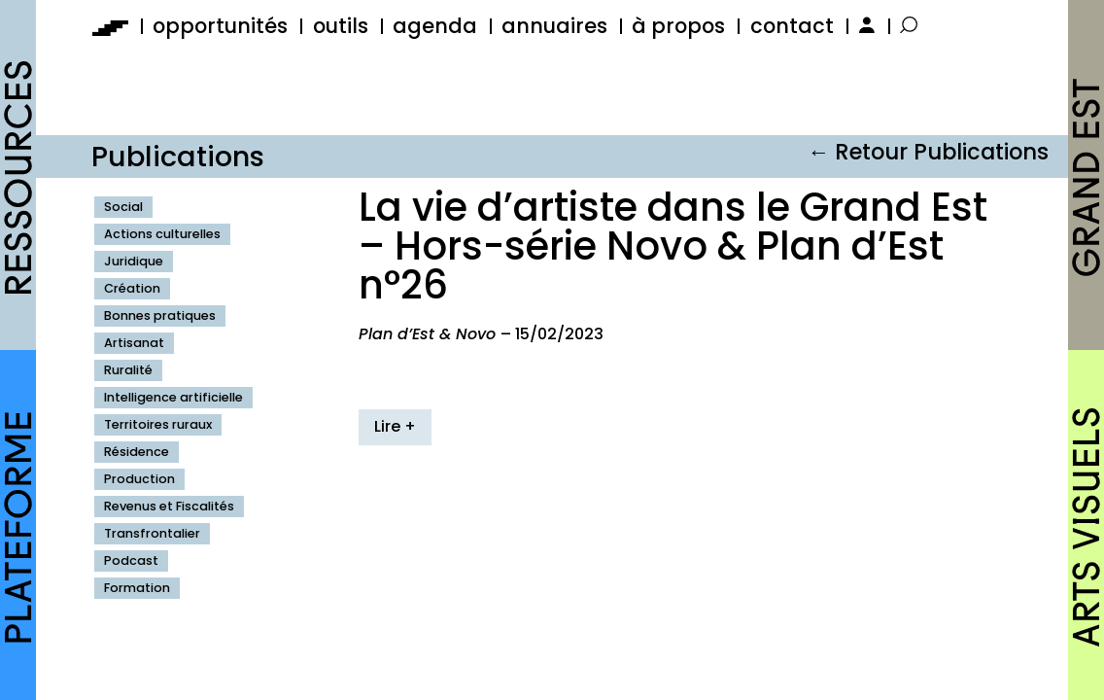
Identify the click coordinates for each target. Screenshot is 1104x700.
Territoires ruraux (158, 424)
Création (132, 288)
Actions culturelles (162, 234)
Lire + (395, 426)
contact (792, 26)
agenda (435, 26)
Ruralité (128, 370)
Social (123, 206)
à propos (678, 26)
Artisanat (134, 342)
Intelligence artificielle (173, 397)
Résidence (136, 451)
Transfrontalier (152, 533)
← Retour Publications (928, 151)
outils (340, 26)
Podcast (131, 560)
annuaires (554, 26)
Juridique (133, 261)
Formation (137, 587)
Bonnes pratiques (160, 315)
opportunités (220, 26)
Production (139, 479)
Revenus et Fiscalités (169, 506)
